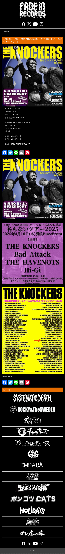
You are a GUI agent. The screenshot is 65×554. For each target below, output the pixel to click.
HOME (32, 551)
